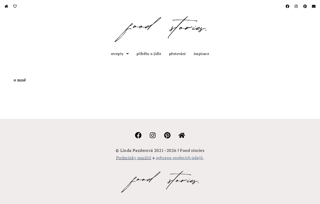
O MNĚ (20, 79)
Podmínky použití (133, 158)
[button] (120, 53)
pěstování (177, 53)
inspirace (201, 53)
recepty (120, 53)
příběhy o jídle (149, 53)
